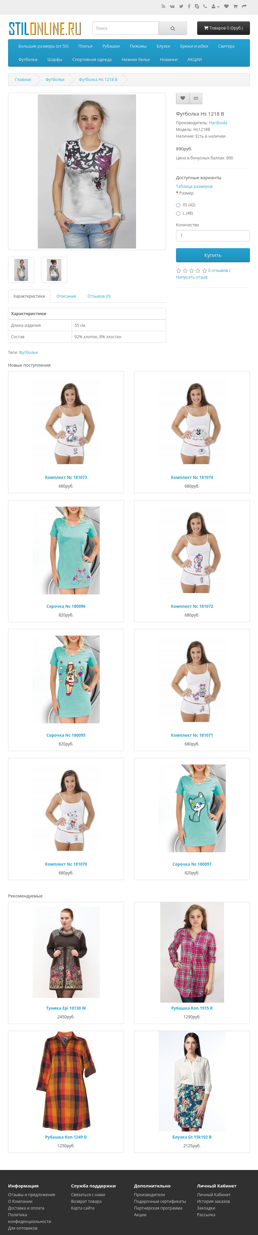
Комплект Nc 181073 (66, 477)
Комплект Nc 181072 (192, 606)
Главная (23, 79)
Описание (66, 296)
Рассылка (206, 1215)
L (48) (188, 213)
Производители (149, 1194)
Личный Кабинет (214, 1194)
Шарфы (54, 59)
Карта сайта (82, 1208)
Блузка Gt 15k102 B (192, 1137)
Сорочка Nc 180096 (66, 606)
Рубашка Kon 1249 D (66, 1137)
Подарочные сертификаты (160, 1201)
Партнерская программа (158, 1208)
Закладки (206, 1208)
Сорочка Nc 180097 (192, 864)
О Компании (20, 1201)
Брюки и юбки (194, 46)
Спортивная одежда (92, 59)
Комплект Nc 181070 (66, 864)
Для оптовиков (22, 1228)
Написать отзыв (192, 277)
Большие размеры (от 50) (43, 46)
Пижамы (138, 46)
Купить (212, 254)
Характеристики (29, 296)
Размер (186, 193)
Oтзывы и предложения (31, 1194)
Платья (85, 46)
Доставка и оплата (26, 1208)
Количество (187, 225)
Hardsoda (218, 123)
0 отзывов (218, 270)
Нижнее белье (136, 59)
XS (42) (189, 205)
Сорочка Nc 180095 (66, 735)
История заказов (213, 1201)
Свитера (226, 46)
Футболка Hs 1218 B (98, 79)
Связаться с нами (88, 1194)
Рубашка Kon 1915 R (192, 1008)
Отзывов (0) (99, 296)
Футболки (27, 59)
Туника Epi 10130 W (66, 1008)
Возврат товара (86, 1201)
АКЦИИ (195, 59)
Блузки (163, 46)
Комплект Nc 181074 (192, 477)
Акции (140, 1215)
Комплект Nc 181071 (192, 735)
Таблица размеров (194, 186)
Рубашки (111, 46)
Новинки (169, 59)
